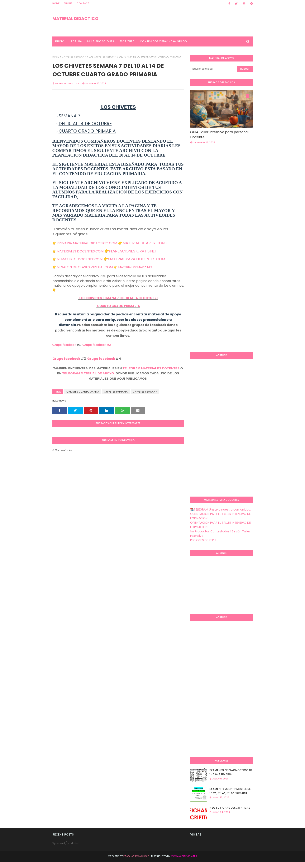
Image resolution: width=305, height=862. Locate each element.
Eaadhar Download (136, 856)
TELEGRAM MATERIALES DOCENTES (151, 368)
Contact (83, 3)
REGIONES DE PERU (203, 540)
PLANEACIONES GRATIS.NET (133, 251)
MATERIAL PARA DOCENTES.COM (136, 259)
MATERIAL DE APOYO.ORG (145, 243)
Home (55, 3)
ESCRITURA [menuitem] (126, 41)
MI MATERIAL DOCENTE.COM (80, 259)
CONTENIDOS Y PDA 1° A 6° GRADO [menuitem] (163, 41)
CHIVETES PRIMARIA (116, 391)
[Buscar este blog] (213, 69)
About (68, 3)
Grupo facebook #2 (96, 344)
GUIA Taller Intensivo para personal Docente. (219, 134)
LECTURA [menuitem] (76, 41)
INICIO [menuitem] (59, 41)
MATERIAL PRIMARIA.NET (135, 267)
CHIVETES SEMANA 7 (74, 56)
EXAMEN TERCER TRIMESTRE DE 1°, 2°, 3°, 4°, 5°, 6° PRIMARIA (230, 791)
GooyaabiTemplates (184, 856)
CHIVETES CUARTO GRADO (82, 391)
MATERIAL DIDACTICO (75, 18)
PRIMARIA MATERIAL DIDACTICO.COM (87, 243)
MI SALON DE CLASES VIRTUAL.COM (85, 267)
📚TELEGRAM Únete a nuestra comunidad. (220, 509)
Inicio (55, 56)
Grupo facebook (64, 344)
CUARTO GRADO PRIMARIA (118, 306)
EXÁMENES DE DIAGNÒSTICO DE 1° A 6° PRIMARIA (230, 772)
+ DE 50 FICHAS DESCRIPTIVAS (229, 808)
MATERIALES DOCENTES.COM (80, 251)
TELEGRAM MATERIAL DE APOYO (88, 373)
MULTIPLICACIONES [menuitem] (100, 41)
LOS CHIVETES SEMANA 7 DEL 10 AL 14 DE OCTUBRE (118, 298)
